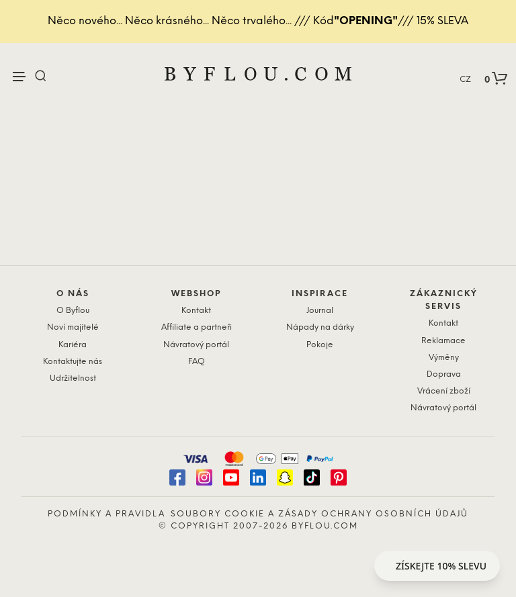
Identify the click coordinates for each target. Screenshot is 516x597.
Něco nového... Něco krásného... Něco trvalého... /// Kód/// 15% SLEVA (258, 21)
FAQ (196, 361)
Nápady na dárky (320, 327)
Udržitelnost (73, 378)
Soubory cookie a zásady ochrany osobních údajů (319, 514)
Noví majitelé (73, 327)
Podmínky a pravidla (106, 514)
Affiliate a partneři (196, 327)
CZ (465, 79)
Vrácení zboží (443, 391)
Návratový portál (196, 344)
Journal (319, 310)
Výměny (444, 357)
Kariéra (72, 344)
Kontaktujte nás (72, 361)
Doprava (444, 374)
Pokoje (319, 344)
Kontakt (196, 310)
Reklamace (443, 340)
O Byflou (72, 310)
